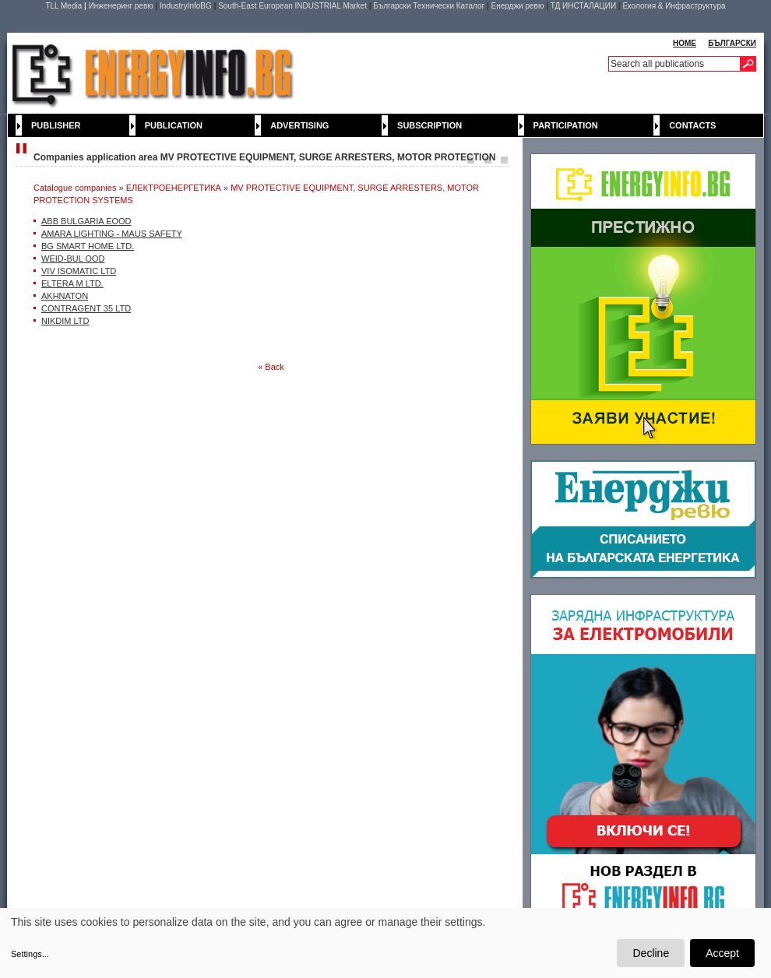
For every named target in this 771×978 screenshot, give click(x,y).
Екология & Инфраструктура (673, 6)
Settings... (30, 954)
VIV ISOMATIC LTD (78, 271)
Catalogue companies (74, 187)
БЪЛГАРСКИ (732, 43)
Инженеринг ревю (121, 6)
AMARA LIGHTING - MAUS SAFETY (111, 233)
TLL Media (63, 6)
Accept (722, 953)
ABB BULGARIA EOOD (86, 221)
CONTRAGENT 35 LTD (86, 308)
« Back (271, 366)
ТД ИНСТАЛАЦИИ (583, 6)
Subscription (429, 125)
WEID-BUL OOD (73, 258)
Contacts (692, 125)
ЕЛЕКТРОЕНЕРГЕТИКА (173, 187)
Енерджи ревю (517, 6)
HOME (684, 43)
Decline (650, 953)
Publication (173, 125)
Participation (565, 125)
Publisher (56, 125)
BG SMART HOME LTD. (87, 246)
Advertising (299, 125)
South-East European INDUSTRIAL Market (292, 6)
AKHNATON (64, 296)
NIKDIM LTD (65, 320)
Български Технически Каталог (428, 6)
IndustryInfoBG (186, 6)
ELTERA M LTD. (72, 283)
